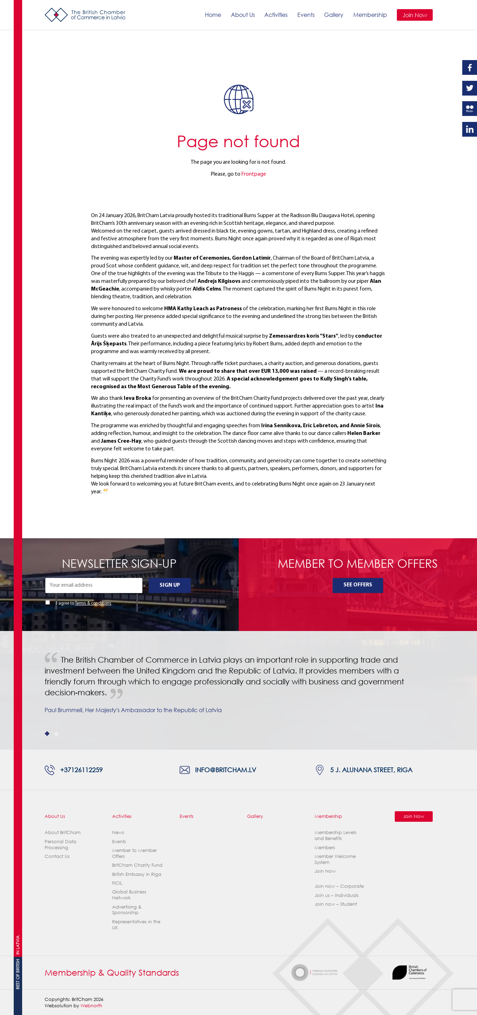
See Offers (357, 585)
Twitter (469, 88)
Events (306, 14)
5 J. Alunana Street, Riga (371, 770)
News (118, 832)
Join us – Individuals (337, 895)
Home (213, 14)
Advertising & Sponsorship (127, 910)
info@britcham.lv (225, 770)
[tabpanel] (238, 690)
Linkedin (469, 129)
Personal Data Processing (60, 844)
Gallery (333, 14)
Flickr (469, 108)
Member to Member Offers (134, 853)
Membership (370, 14)
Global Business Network (129, 894)
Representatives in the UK (136, 924)
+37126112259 (81, 770)
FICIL (117, 883)
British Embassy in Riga (136, 874)
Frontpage (253, 174)
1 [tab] (47, 733)
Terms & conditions (93, 603)
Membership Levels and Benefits (335, 835)
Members (325, 847)
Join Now (414, 15)
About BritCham (62, 832)
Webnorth (91, 1005)
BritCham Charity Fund (137, 865)
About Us (243, 14)
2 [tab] (56, 733)
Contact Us (57, 856)
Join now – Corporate (339, 886)
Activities (276, 14)
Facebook (469, 67)
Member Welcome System (335, 859)
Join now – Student (336, 904)
